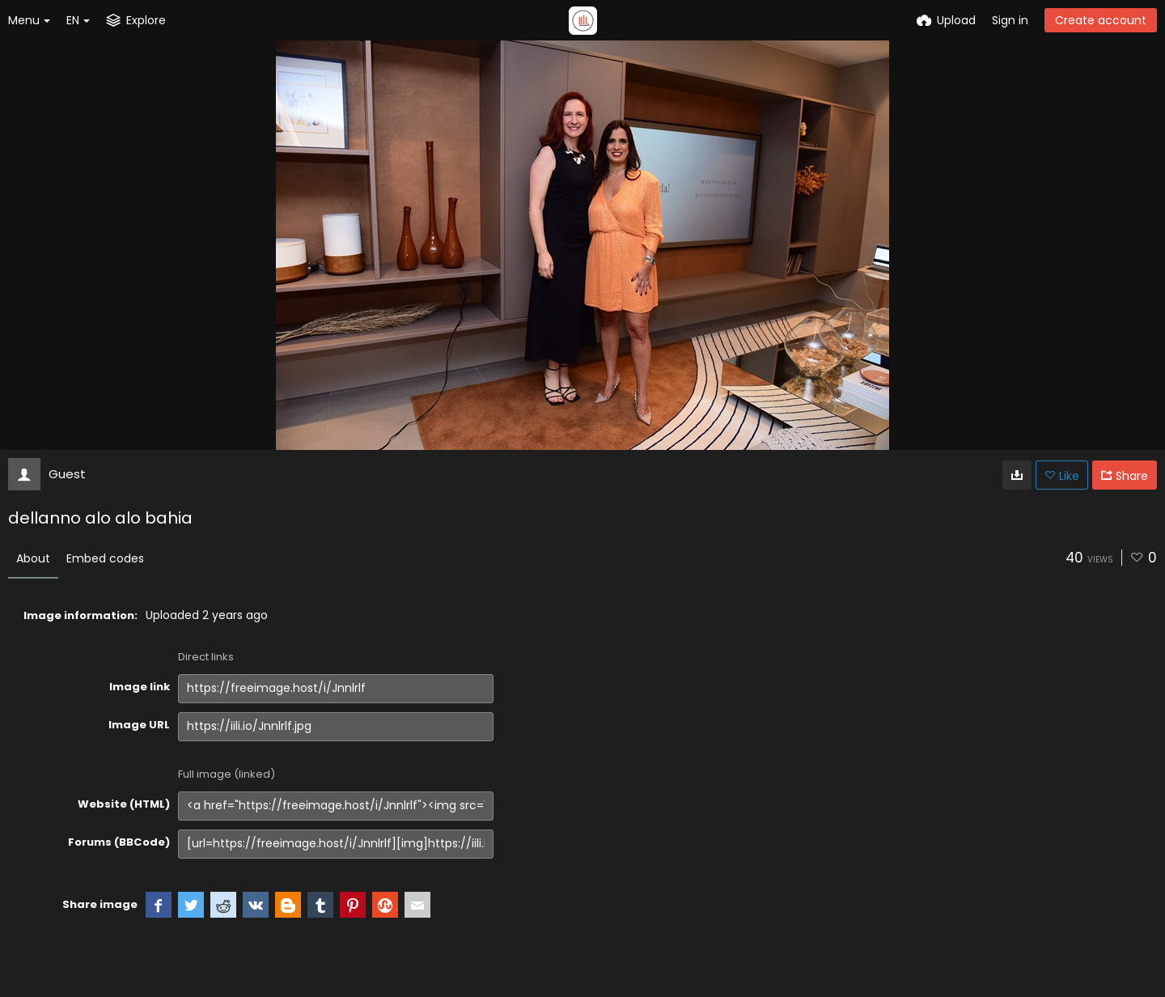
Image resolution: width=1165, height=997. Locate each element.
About (33, 558)
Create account (1100, 20)
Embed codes (105, 558)
